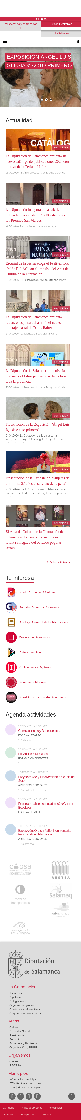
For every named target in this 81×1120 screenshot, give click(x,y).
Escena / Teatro (29, 735)
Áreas (13, 1021)
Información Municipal (23, 1079)
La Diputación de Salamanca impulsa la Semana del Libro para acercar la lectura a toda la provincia (37, 376)
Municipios (18, 1073)
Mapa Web (8, 1114)
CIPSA (13, 1061)
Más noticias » (60, 562)
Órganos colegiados (21, 1005)
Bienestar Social (19, 1031)
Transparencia (28, 1114)
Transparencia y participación (20, 24)
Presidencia (16, 1035)
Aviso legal (8, 1107)
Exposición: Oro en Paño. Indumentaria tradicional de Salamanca (44, 832)
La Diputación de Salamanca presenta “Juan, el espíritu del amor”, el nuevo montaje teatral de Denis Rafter (34, 322)
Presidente (16, 993)
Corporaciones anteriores (25, 1013)
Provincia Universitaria (33, 754)
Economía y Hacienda (23, 1043)
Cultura (13, 1027)
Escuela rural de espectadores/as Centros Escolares (46, 805)
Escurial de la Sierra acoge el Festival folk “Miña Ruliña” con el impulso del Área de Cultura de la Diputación (37, 268)
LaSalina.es (62, 33)
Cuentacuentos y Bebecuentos (38, 731)
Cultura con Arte (30, 652)
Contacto (46, 1114)
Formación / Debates (33, 758)
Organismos (19, 1055)
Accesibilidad (55, 1107)
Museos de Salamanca (34, 637)
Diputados (15, 997)
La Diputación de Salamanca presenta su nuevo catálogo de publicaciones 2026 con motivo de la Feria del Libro (37, 161)
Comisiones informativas (24, 1009)
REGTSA (15, 1065)
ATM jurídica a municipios (25, 1087)
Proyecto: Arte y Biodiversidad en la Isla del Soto (46, 779)
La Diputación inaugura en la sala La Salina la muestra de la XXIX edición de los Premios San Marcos (36, 215)
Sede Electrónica (62, 24)
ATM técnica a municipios (25, 1083)
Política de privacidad (31, 1107)
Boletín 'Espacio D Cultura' (37, 592)
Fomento (14, 1039)
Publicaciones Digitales (35, 667)
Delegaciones (17, 1001)
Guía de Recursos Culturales (39, 607)
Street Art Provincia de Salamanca (42, 697)
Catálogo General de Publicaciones (43, 622)
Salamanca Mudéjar (32, 682)
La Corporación (22, 987)
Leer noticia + (60, 147)
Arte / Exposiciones (32, 785)
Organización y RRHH (23, 1047)
